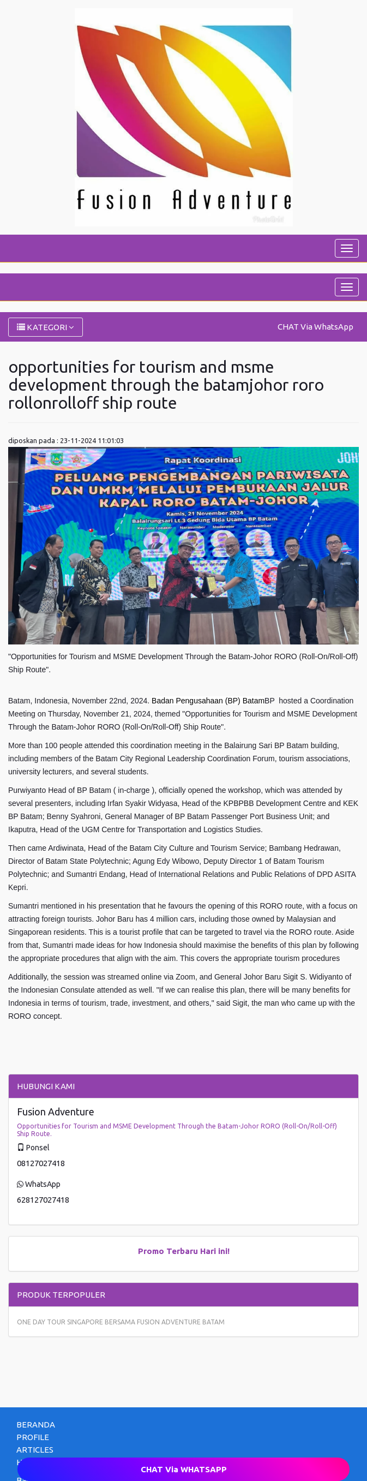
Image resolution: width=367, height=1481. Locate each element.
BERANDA (35, 1424)
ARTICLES (34, 1449)
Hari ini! (215, 1251)
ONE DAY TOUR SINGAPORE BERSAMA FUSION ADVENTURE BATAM (121, 1321)
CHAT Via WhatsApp (315, 326)
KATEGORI (45, 327)
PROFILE (32, 1437)
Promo (151, 1251)
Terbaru (182, 1251)
